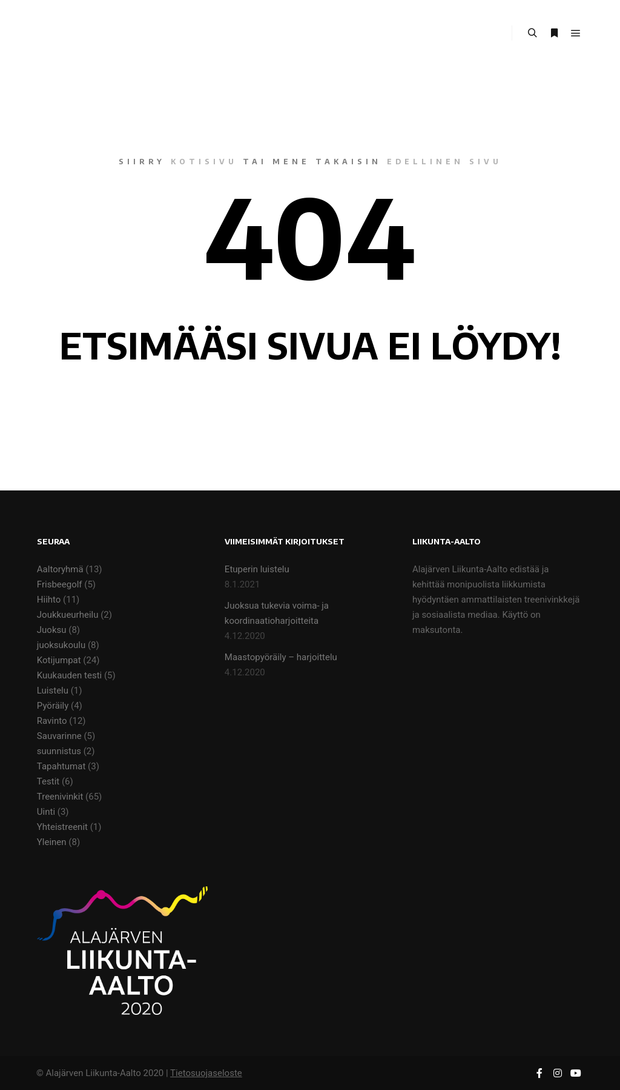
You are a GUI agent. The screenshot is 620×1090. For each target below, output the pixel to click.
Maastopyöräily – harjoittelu (281, 657)
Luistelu (52, 690)
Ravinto (52, 720)
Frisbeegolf (59, 584)
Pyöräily (52, 705)
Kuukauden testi (69, 675)
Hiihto (49, 599)
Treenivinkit (60, 796)
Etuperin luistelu (257, 569)
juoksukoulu (61, 645)
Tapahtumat (61, 766)
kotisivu (204, 161)
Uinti (46, 811)
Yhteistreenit (62, 826)
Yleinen (52, 842)
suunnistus (59, 751)
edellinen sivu (444, 161)
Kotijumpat (59, 660)
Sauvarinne (59, 736)
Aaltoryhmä (60, 569)
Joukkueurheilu (68, 614)
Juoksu (52, 629)
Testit (48, 781)
